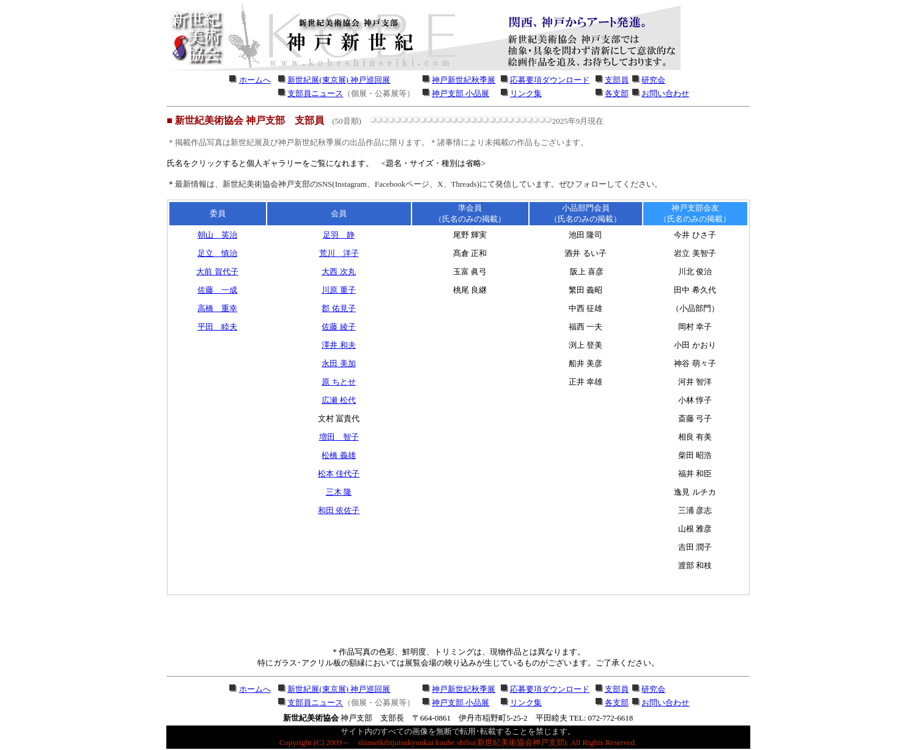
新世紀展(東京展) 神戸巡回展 (338, 79)
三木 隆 (339, 492)
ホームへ (255, 79)
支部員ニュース (315, 93)
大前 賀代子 (217, 271)
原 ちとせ (338, 381)
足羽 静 (339, 234)
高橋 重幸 (217, 308)
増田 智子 (339, 436)
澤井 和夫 (338, 345)
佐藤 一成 (217, 289)
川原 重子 (338, 289)
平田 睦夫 (217, 326)
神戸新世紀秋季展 (463, 79)
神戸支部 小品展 (460, 93)
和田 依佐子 (339, 510)
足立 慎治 (217, 253)
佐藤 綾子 (338, 326)
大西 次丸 (338, 271)
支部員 (617, 79)
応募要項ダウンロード (549, 79)
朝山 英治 (217, 234)
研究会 (653, 79)
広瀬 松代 (338, 400)
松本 (339, 473)
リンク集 (526, 93)
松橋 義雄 (338, 455)
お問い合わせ (665, 93)
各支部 (617, 93)
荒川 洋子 (339, 253)
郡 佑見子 (338, 308)
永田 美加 (338, 363)
